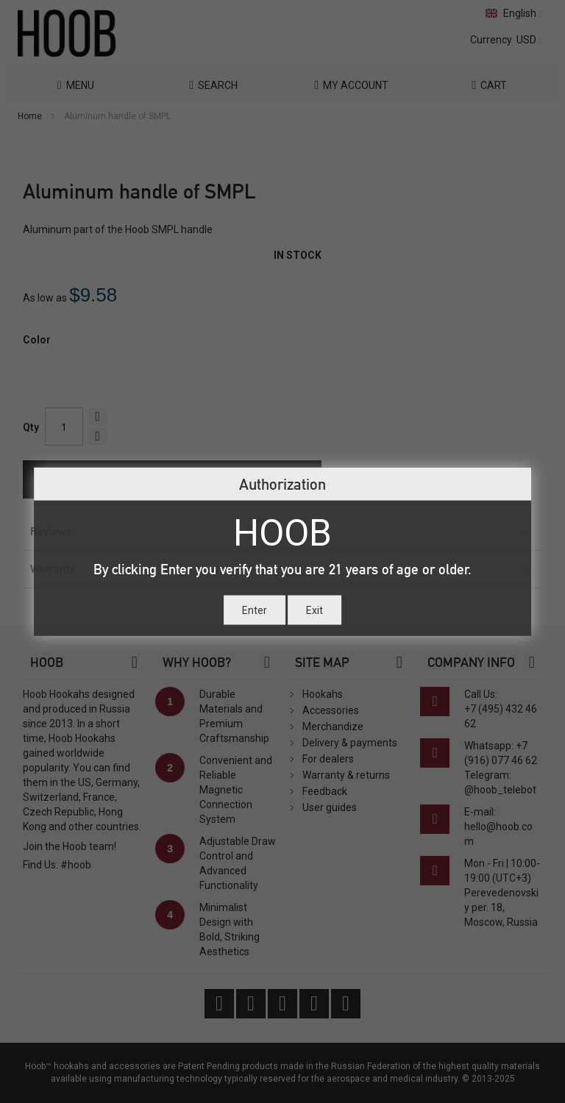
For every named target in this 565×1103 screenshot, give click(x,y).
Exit (314, 609)
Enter (254, 609)
